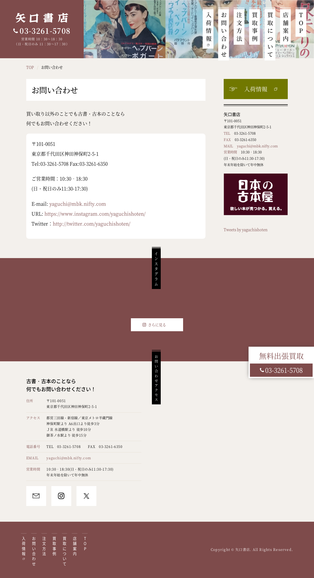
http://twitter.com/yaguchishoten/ (91, 223)
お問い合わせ (224, 34)
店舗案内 (285, 26)
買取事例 (254, 26)
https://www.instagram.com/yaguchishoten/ (95, 213)
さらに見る (157, 324)
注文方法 (239, 26)
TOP (301, 22)
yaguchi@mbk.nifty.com (77, 203)
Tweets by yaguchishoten (246, 229)
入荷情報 (208, 26)
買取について (270, 34)
